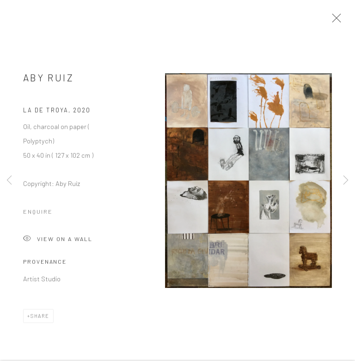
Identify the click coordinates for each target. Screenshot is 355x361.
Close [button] (336, 21)
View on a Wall (57, 242)
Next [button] (346, 180)
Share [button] (40, 319)
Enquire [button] (38, 214)
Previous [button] (9, 180)
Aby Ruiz (48, 80)
